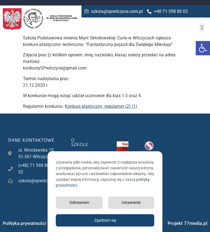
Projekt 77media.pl (187, 223)
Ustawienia (131, 202)
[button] (203, 48)
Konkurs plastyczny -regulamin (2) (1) (101, 106)
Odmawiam (79, 202)
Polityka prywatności (24, 223)
